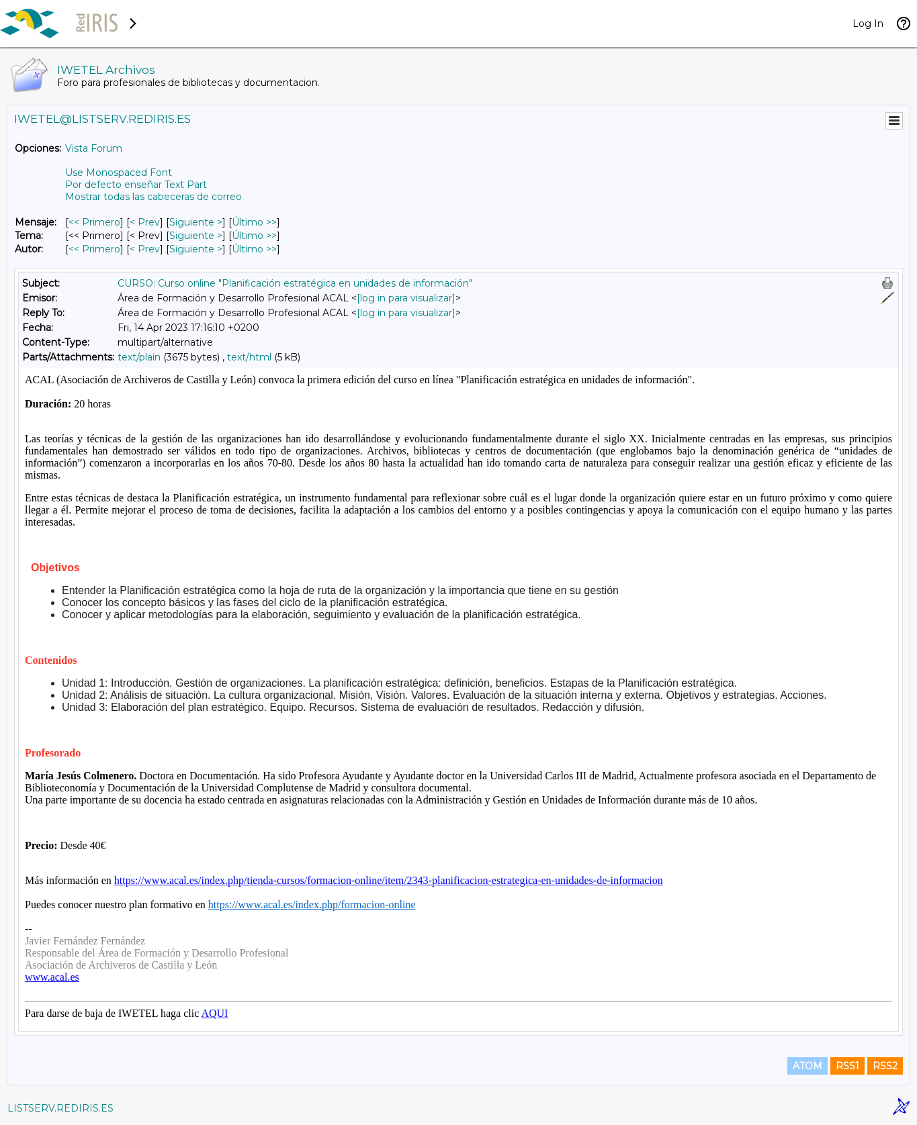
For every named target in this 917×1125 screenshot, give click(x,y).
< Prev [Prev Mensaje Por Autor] (145, 249)
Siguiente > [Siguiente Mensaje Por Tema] (195, 236)
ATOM (807, 1066)
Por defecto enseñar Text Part (136, 185)
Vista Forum (93, 148)
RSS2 (885, 1066)
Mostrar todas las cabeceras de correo (153, 197)
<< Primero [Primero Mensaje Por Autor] (94, 249)
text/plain (139, 357)
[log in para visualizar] (406, 298)
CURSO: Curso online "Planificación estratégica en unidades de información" (295, 283)
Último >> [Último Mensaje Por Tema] (254, 236)
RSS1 (847, 1066)
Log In (868, 23)
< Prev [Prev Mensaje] (145, 222)
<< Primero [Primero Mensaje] (94, 222)
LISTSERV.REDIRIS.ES (60, 1108)
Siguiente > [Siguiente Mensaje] (195, 222)
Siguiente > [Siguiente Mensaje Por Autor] (195, 249)
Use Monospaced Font (118, 172)
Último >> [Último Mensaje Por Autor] (254, 249)
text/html (249, 357)
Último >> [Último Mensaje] (254, 222)
